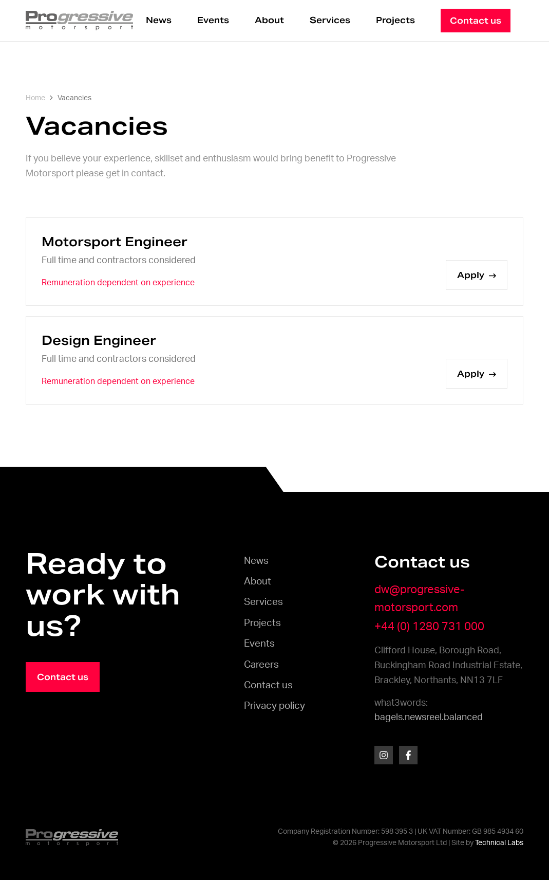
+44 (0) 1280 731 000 (429, 626)
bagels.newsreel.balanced (428, 717)
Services (330, 20)
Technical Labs (499, 843)
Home (35, 98)
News (159, 20)
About (269, 20)
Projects (395, 20)
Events (213, 20)
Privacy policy (274, 706)
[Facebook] (408, 755)
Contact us (268, 685)
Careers (261, 665)
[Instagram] (383, 755)
